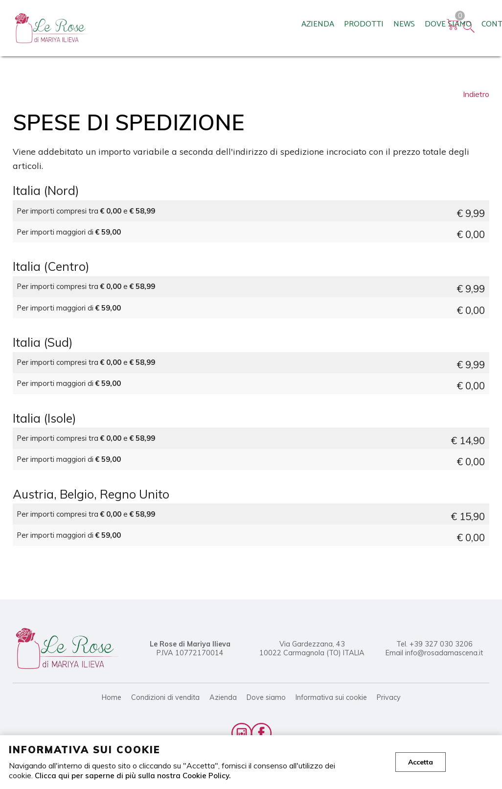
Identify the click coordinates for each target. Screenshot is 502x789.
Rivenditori (359, 32)
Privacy (389, 697)
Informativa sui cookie (331, 697)
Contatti (306, 32)
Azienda (123, 32)
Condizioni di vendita (165, 697)
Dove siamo (253, 32)
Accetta (420, 762)
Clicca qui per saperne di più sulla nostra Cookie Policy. (134, 775)
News (209, 32)
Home (111, 697)
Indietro (476, 94)
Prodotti (169, 32)
